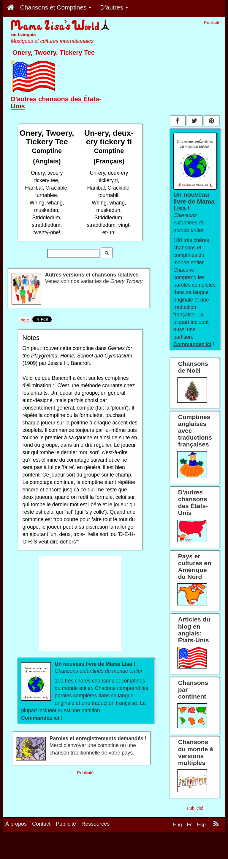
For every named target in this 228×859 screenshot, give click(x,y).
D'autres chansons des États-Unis (56, 102)
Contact (41, 827)
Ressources (95, 827)
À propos (16, 827)
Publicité (66, 827)
